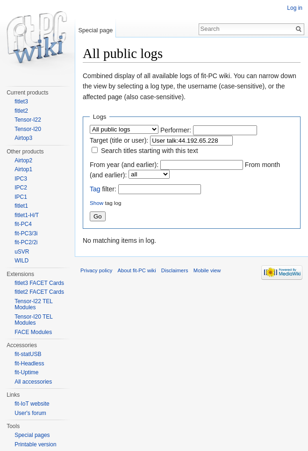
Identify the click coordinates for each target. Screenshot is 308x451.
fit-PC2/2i (25, 242)
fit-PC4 (23, 224)
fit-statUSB (27, 354)
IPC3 (20, 178)
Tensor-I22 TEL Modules (33, 304)
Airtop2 (23, 160)
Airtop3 (23, 138)
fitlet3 (21, 101)
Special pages (32, 435)
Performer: (175, 130)
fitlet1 (21, 206)
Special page (95, 30)
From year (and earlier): (124, 164)
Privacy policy (96, 270)
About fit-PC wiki (137, 270)
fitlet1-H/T (26, 215)
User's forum (30, 413)
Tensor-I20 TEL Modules (33, 320)
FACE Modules (33, 332)
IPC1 (20, 197)
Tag (95, 189)
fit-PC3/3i (25, 233)
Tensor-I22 (27, 119)
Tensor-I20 (27, 129)
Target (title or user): (119, 140)
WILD (21, 260)
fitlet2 (21, 111)
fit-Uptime (26, 372)
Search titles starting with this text (149, 150)
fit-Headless (29, 363)
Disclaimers (174, 270)
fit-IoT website (31, 403)
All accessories (33, 381)
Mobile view (207, 270)
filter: (103, 189)
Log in (294, 8)
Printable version (35, 444)
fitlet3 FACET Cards (39, 283)
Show (96, 203)
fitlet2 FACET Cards (39, 292)
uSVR (21, 251)
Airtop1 (23, 169)
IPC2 (20, 187)
